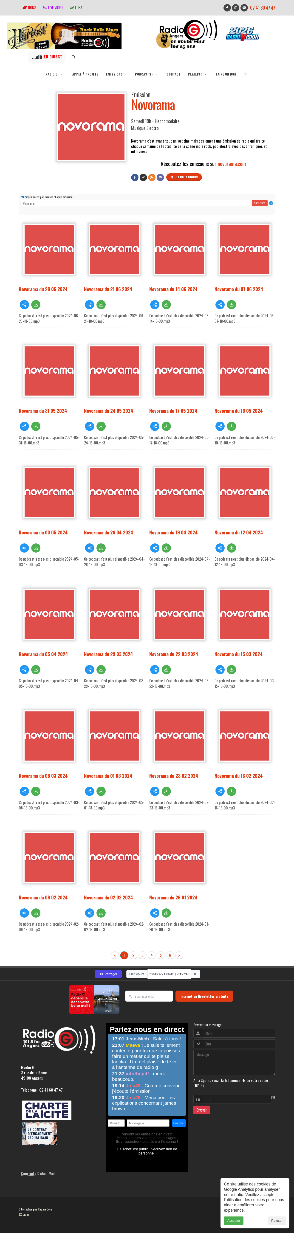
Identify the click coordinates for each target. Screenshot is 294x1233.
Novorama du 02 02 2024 (108, 897)
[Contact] (160, 177)
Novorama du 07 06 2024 (239, 289)
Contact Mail (46, 1174)
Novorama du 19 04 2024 (173, 532)
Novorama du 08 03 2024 (43, 775)
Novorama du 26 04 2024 (108, 532)
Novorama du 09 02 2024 (43, 897)
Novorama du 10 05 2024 (239, 410)
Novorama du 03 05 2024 (43, 532)
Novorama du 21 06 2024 (108, 289)
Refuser (277, 1225)
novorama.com (232, 164)
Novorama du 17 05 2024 (173, 410)
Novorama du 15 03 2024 (239, 654)
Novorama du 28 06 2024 (43, 289)
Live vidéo (53, 7)
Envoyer (201, 1110)
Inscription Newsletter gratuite (204, 996)
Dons (29, 7)
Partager (108, 974)
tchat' (77, 7)
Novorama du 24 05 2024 (108, 410)
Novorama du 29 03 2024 (108, 654)
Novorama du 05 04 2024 (43, 654)
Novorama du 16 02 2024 (239, 775)
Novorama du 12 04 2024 (239, 532)
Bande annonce (184, 177)
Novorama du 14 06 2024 (173, 289)
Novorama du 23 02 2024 (173, 775)
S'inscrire (259, 203)
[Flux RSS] (151, 177)
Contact (174, 74)
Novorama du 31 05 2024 (43, 410)
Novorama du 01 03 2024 (108, 775)
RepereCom (45, 1209)
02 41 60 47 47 (262, 7)
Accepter (233, 1225)
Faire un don (226, 74)
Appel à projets (85, 74)
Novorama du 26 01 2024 (173, 897)
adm (24, 1214)
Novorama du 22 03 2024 (173, 654)
